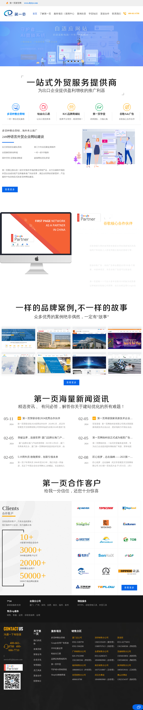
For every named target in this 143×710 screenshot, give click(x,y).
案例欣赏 (81, 12)
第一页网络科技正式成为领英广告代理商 (112, 434)
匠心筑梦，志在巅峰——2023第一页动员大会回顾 (112, 453)
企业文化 (37, 656)
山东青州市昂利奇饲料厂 (88, 708)
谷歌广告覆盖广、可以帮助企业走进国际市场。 (113, 256)
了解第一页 (45, 12)
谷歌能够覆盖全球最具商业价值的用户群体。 (115, 238)
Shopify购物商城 (58, 671)
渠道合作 (104, 12)
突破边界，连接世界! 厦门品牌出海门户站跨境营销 (41, 434)
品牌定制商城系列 (59, 655)
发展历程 (37, 646)
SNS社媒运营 (57, 645)
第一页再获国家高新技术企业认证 (115, 414)
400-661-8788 (133, 12)
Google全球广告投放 (60, 639)
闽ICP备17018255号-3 (110, 697)
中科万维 (109, 705)
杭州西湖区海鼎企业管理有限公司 (59, 705)
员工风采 (37, 667)
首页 (35, 12)
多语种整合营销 (58, 634)
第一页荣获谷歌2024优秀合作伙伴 (41, 414)
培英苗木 (50, 708)
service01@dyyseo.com (13, 656)
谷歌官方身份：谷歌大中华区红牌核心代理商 (115, 273)
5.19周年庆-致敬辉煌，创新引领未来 (38, 453)
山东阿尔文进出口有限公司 (32, 705)
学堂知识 (93, 12)
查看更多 (10, 186)
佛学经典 (79, 705)
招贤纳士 (37, 677)
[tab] (16, 108)
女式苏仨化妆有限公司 (94, 705)
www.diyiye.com (31, 3)
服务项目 (58, 12)
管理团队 (37, 661)
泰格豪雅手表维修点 (11, 705)
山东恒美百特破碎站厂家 (65, 708)
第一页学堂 (56, 661)
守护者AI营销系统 (59, 666)
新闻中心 (69, 12)
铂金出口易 (56, 650)
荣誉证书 (37, 651)
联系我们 (116, 12)
